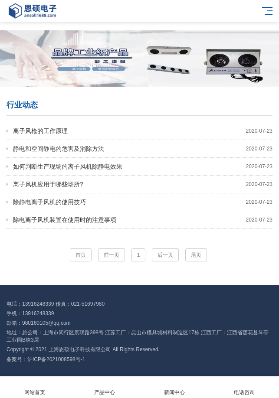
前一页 (111, 255)
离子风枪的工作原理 (142, 131)
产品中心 (105, 387)
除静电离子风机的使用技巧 (142, 202)
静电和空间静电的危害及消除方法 (142, 148)
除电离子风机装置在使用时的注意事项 (142, 219)
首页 (80, 255)
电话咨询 (244, 387)
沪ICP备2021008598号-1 (56, 359)
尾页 (196, 255)
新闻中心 (175, 387)
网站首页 (35, 387)
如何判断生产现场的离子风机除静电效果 (142, 166)
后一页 (165, 255)
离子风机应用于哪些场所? (142, 184)
